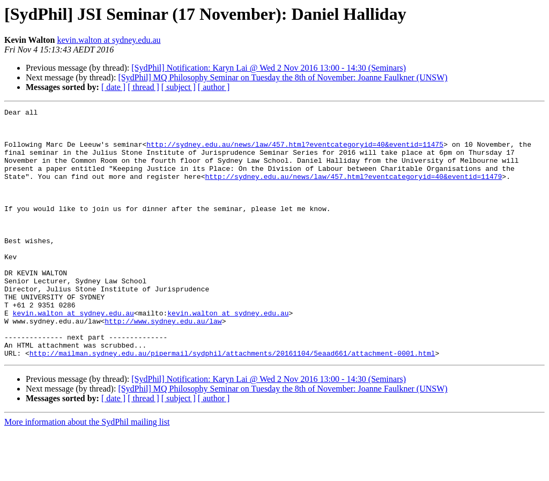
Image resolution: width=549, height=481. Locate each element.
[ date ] (113, 87)
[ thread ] (143, 87)
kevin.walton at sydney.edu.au (108, 39)
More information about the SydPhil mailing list (86, 471)
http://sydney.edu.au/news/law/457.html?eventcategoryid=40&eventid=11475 (294, 152)
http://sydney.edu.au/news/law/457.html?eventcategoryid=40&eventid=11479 (353, 191)
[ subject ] (178, 87)
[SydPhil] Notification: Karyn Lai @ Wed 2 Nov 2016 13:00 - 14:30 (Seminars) (268, 67)
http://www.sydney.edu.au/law (163, 364)
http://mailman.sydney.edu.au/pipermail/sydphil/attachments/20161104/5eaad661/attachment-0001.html (232, 403)
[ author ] (214, 87)
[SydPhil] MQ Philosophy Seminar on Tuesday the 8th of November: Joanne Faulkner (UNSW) (282, 77)
